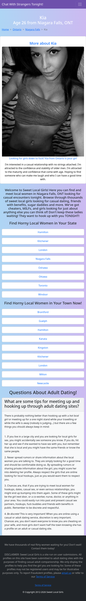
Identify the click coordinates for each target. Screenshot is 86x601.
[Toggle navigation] (80, 4)
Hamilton (43, 232)
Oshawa (43, 267)
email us (66, 573)
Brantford (43, 312)
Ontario (17, 29)
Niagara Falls (32, 29)
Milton (43, 374)
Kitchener (43, 241)
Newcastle (43, 383)
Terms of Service (45, 576)
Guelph (43, 321)
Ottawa (43, 276)
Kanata (43, 338)
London (43, 250)
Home (5, 29)
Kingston (43, 347)
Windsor (43, 294)
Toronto (43, 285)
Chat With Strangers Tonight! (22, 4)
